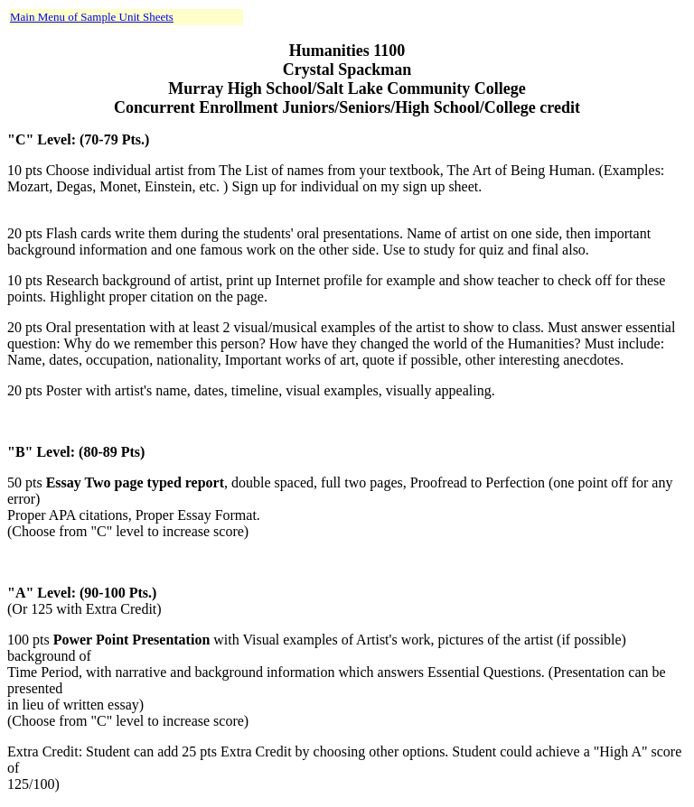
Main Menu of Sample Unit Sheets (92, 16)
